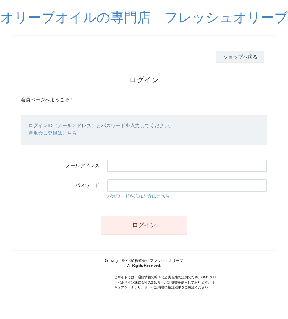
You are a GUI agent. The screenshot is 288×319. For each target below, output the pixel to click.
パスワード (87, 185)
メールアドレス (83, 165)
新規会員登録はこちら (52, 133)
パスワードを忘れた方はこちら (138, 196)
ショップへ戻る (240, 57)
